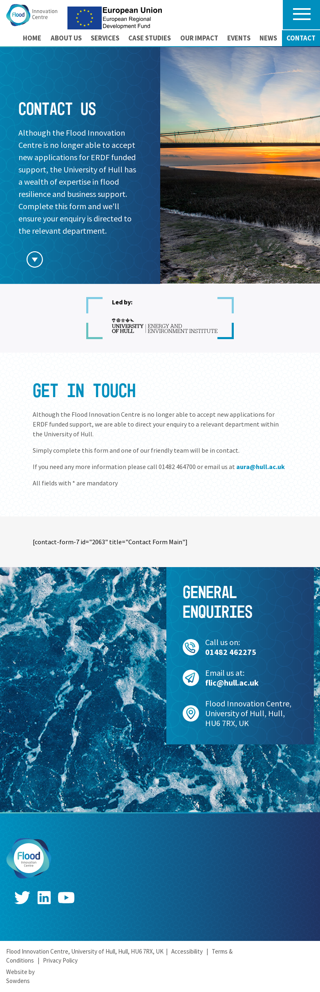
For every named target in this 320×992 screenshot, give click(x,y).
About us (66, 38)
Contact (301, 38)
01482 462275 (230, 652)
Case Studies (149, 38)
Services (105, 38)
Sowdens (18, 981)
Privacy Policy (60, 960)
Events (239, 38)
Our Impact (199, 38)
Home (32, 38)
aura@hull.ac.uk (260, 466)
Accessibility (187, 951)
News (268, 38)
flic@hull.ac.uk (232, 682)
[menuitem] (32, 38)
